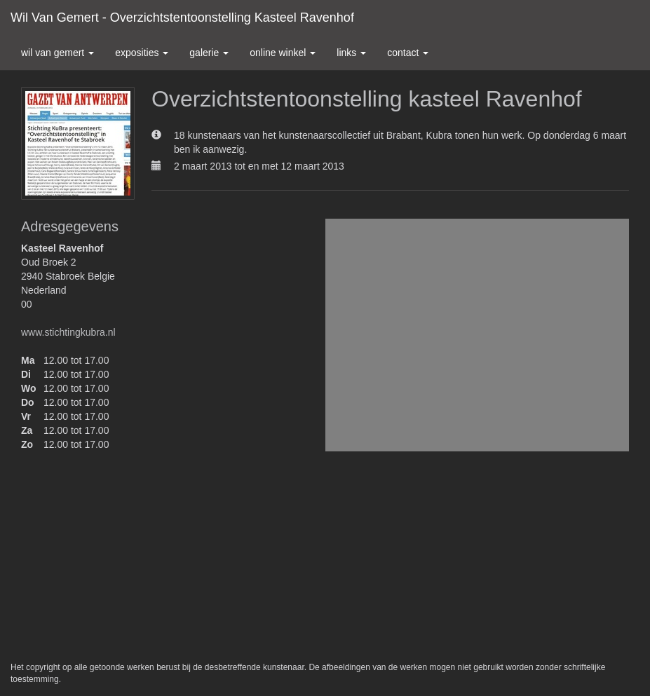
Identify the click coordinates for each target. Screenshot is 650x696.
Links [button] (351, 52)
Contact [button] (407, 52)
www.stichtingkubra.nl (68, 332)
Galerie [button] (209, 52)
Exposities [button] (141, 52)
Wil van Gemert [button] (57, 52)
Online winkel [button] (283, 52)
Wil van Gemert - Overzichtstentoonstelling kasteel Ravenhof (182, 18)
